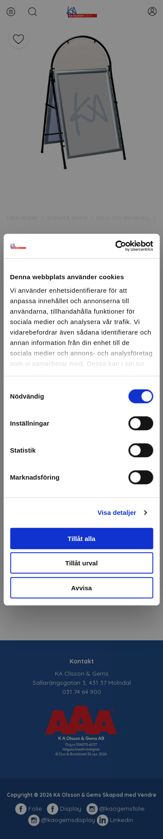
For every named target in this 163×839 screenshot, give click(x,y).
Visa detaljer (116, 512)
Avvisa (81, 587)
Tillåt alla (82, 538)
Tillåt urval (81, 563)
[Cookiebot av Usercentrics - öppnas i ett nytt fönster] (116, 246)
